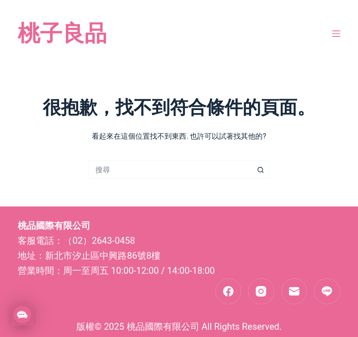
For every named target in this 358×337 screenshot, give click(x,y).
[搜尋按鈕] (261, 170)
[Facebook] (228, 291)
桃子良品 (62, 33)
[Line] (327, 291)
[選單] (336, 34)
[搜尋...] (170, 170)
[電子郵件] (294, 291)
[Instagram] (261, 291)
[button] (22, 315)
